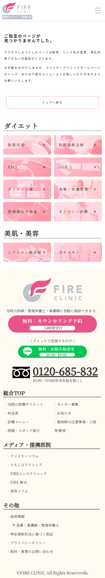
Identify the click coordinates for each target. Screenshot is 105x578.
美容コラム (19, 490)
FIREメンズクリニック (28, 473)
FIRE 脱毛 (18, 482)
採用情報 (17, 516)
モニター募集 (67, 404)
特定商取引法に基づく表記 (31, 534)
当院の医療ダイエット (25, 404)
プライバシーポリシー (28, 542)
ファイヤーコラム (24, 456)
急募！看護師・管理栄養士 (37, 525)
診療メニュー (18, 421)
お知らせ (64, 413)
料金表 (13, 413)
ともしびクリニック (26, 464)
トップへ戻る (52, 102)
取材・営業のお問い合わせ (31, 551)
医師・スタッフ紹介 (24, 430)
